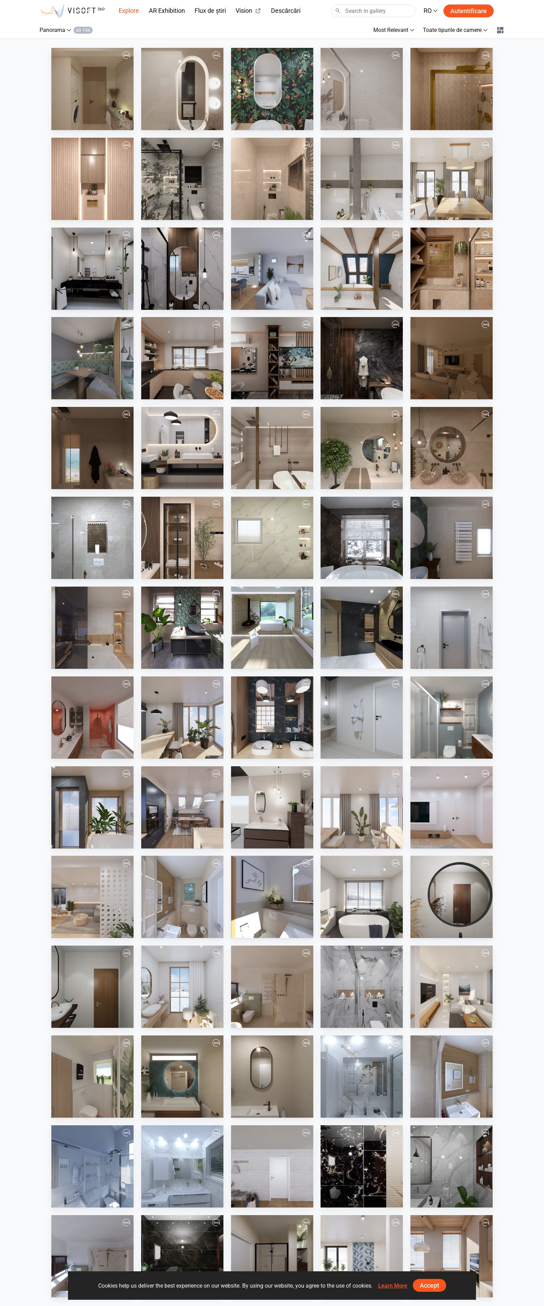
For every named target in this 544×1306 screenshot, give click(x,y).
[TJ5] (182, 1166)
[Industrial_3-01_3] (182, 628)
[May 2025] (182, 807)
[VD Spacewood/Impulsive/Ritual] (362, 628)
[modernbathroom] (272, 448)
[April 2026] (272, 89)
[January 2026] (362, 269)
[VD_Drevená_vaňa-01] (362, 717)
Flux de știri (210, 10)
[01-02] (92, 179)
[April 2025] (362, 807)
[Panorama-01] (92, 358)
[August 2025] (182, 717)
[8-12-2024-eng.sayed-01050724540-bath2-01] (362, 987)
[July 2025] (272, 717)
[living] (451, 358)
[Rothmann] (451, 1076)
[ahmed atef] (451, 89)
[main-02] (92, 89)
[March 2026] (362, 179)
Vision (248, 10)
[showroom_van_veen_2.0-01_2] (272, 807)
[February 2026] (451, 179)
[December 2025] (182, 358)
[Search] (373, 11)
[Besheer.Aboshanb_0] (182, 538)
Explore (129, 10)
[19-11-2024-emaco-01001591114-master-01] (182, 1256)
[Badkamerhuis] (451, 538)
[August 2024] (272, 1166)
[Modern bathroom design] (362, 448)
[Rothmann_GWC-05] (182, 897)
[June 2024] (451, 1256)
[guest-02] (182, 89)
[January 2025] (362, 897)
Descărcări (285, 10)
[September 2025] (451, 628)
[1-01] (362, 89)
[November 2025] (182, 448)
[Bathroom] (92, 448)
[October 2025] (92, 628)
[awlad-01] (182, 269)
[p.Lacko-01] (272, 269)
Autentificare (468, 11)
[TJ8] (362, 1076)
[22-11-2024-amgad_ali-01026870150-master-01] (451, 1166)
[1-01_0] (272, 179)
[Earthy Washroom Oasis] (451, 448)
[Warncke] (272, 897)
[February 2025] (92, 897)
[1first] (272, 538)
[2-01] (182, 179)
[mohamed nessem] (451, 269)
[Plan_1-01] (92, 1076)
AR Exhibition (167, 10)
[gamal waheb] (92, 269)
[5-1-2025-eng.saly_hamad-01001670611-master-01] (451, 897)
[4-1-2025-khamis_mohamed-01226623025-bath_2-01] (92, 987)
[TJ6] (92, 1166)
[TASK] (362, 358)
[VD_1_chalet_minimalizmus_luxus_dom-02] (272, 628)
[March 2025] (451, 807)
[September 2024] (451, 987)
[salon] (272, 358)
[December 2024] (182, 987)
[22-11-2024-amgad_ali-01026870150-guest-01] (362, 1166)
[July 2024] (362, 1256)
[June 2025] (92, 807)
